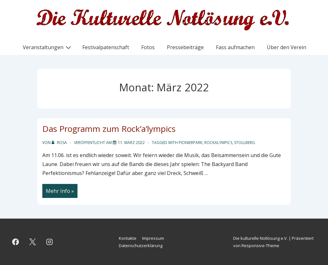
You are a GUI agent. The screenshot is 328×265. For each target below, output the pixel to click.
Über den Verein (286, 47)
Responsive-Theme (260, 245)
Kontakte (127, 238)
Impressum (153, 238)
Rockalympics (218, 142)
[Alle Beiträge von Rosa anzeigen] (60, 142)
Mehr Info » (61, 191)
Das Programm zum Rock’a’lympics (109, 128)
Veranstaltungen (48, 46)
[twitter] (33, 242)
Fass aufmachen (235, 47)
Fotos (148, 47)
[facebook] (16, 242)
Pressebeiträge (185, 47)
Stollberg (244, 142)
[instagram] (50, 242)
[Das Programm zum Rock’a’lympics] (131, 142)
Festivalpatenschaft (105, 47)
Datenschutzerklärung (140, 245)
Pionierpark (190, 142)
